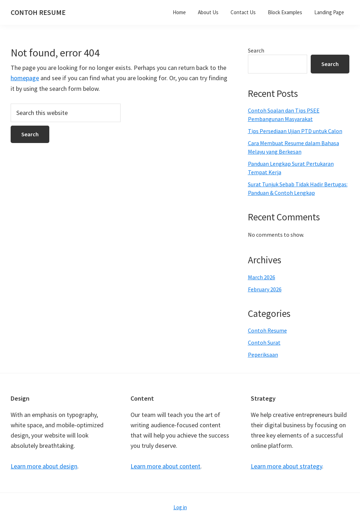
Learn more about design (44, 466)
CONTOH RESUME (38, 12)
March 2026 (261, 277)
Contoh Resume (267, 330)
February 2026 (265, 289)
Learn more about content (165, 466)
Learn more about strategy (286, 466)
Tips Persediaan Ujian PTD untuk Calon (295, 130)
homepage (25, 78)
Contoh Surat (264, 342)
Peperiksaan (263, 354)
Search (256, 50)
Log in (180, 507)
